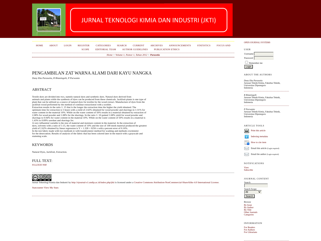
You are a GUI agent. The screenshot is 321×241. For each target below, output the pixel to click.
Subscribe (248, 170)
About (53, 45)
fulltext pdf (39, 165)
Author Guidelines (135, 49)
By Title (248, 210)
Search (122, 45)
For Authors (249, 230)
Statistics (204, 45)
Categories (249, 214)
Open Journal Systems (257, 42)
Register (83, 45)
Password (248, 58)
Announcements (180, 45)
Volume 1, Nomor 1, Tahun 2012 (131, 54)
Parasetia (155, 54)
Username (249, 54)
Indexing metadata (259, 136)
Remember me (256, 63)
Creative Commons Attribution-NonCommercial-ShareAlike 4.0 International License (176, 182)
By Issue (248, 205)
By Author (249, 207)
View (246, 167)
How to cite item (258, 142)
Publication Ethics (166, 49)
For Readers (249, 227)
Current (138, 45)
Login (68, 45)
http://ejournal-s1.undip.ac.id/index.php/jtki (92, 182)
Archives (156, 45)
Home (39, 45)
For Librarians (250, 232)
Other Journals (250, 212)
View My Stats (51, 187)
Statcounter (37, 187)
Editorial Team (105, 49)
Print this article (258, 130)
